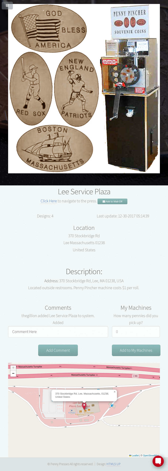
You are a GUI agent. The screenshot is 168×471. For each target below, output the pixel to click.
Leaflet (134, 455)
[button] (84, 406)
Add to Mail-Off (112, 201)
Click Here (49, 200)
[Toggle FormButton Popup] (158, 461)
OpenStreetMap (151, 455)
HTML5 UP (113, 464)
